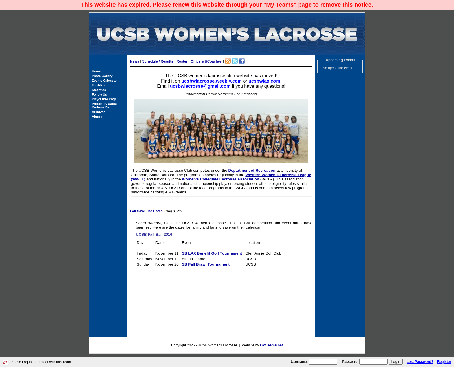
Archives (98, 112)
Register (444, 362)
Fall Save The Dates (146, 211)
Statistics (99, 90)
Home (96, 71)
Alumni (97, 116)
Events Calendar (104, 80)
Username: (299, 362)
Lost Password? (420, 362)
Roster (181, 61)
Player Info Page (104, 99)
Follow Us (99, 94)
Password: (350, 362)
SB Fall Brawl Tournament (206, 264)
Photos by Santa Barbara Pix (104, 105)
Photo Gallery (102, 76)
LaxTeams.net (271, 345)
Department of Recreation (251, 170)
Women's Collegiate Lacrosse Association (220, 179)
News (134, 61)
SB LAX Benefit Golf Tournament (212, 253)
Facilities (98, 85)
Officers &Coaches (206, 61)
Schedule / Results (157, 61)
